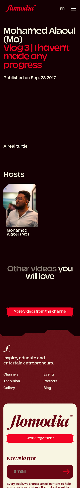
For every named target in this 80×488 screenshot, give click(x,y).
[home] (19, 8)
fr (62, 9)
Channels (10, 374)
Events (49, 374)
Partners (50, 381)
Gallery (9, 388)
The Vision (11, 381)
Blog (47, 388)
